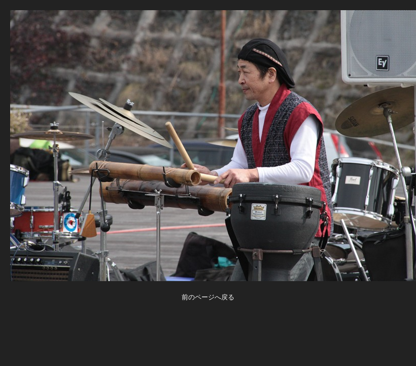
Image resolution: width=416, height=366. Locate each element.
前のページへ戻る (208, 297)
